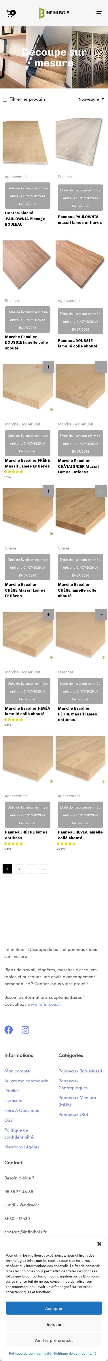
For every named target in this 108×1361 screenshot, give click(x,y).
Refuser (54, 1324)
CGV (8, 1120)
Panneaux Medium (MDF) (77, 1100)
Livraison (13, 1100)
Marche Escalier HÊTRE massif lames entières (77, 714)
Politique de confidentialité (30, 1353)
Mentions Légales (21, 1146)
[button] (99, 1244)
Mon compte (17, 1071)
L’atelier (11, 1090)
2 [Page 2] (19, 868)
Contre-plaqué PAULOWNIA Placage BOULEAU (25, 218)
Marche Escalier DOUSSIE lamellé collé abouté (26, 342)
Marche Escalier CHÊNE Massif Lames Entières (25, 590)
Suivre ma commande (26, 1080)
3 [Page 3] (31, 868)
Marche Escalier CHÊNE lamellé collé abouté (77, 590)
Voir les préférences (54, 1340)
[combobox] (90, 98)
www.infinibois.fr (44, 1004)
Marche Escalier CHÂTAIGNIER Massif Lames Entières (78, 466)
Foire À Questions (21, 1110)
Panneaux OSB (73, 1114)
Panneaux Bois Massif (80, 1071)
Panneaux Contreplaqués (73, 1083)
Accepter (54, 1308)
